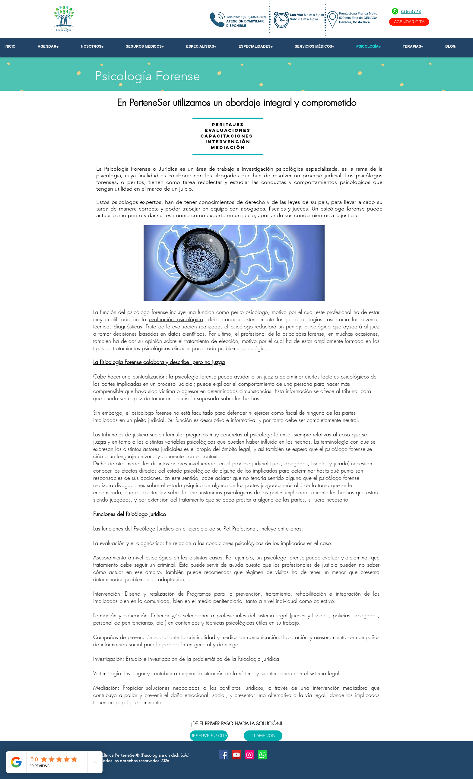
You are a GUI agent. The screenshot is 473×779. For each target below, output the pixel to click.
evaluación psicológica (176, 319)
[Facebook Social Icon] (223, 754)
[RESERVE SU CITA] (209, 735)
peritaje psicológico (308, 326)
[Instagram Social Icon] (249, 754)
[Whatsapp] (262, 754)
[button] (98, 46)
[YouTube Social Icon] (236, 754)
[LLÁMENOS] (263, 735)
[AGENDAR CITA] (409, 22)
